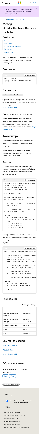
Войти (35, 3)
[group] (19, 207)
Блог (22, 415)
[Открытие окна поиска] (30, 3)
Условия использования (12, 425)
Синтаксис (7, 41)
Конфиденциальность (11, 421)
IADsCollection (7, 350)
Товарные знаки (9, 428)
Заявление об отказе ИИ (12, 412)
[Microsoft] (19, 2)
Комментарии (8, 49)
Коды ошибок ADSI (9, 345)
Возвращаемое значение (12, 46)
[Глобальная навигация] (2, 3)
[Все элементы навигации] (4, 19)
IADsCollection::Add (9, 354)
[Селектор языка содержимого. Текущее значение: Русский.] (9, 395)
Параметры (8, 43)
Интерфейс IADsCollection (15, 19)
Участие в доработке (11, 418)
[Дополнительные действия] (35, 19)
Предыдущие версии (11, 415)
